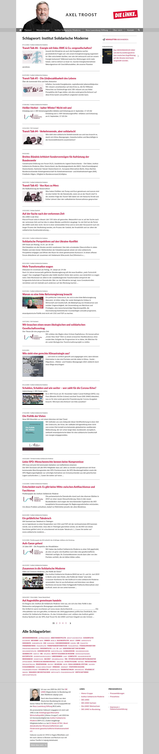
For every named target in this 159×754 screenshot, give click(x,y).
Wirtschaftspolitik (29, 675)
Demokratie (26, 643)
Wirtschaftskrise (81, 672)
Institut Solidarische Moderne (63, 654)
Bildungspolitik (63, 640)
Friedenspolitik (46, 648)
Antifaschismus (44, 638)
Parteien (81, 662)
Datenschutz (86, 640)
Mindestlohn (38, 659)
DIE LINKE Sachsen (88, 703)
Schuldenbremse (28, 667)
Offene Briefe (27, 662)
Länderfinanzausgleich (42, 656)
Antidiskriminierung (30, 638)
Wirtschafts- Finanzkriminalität (62, 672)
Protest (51, 664)
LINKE (65, 656)
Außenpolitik (88, 638)
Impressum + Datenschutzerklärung (118, 708)
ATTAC (60, 723)
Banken (47, 640)
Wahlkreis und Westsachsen (39, 672)
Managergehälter (84, 656)
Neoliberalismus (58, 659)
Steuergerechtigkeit (30, 669)
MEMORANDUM (27, 659)
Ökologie (60, 662)
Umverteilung (55, 669)
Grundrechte (27, 654)
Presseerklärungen (117, 693)
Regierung (58, 664)
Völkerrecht (89, 669)
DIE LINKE (85, 700)
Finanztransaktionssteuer (57, 646)
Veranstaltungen (67, 669)
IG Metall (52, 723)
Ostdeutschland (70, 662)
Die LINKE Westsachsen (90, 706)
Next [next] (138, 56)
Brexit (72, 640)
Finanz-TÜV (84, 643)
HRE (41, 654)
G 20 (54, 648)
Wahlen (25, 672)
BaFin (41, 640)
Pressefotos (114, 696)
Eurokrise (51, 643)
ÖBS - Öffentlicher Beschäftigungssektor (80, 659)
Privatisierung (41, 664)
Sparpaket (64, 667)
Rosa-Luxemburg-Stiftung (78, 664)
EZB (78, 643)
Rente (65, 664)
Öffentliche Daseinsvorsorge (44, 662)
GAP (60, 648)
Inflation (47, 654)
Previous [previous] (101, 56)
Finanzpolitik (41, 646)
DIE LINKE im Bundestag (90, 709)
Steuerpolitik (44, 669)
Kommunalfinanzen (82, 654)
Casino (77, 640)
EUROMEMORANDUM (63, 643)
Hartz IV (36, 654)
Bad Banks (35, 640)
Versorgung (79, 669)
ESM (44, 643)
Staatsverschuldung (76, 667)
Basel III (53, 640)
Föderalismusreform (87, 646)
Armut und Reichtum (74, 638)
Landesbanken (57, 656)
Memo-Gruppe (87, 693)
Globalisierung (69, 651)
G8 (57, 648)
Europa (73, 643)
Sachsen (92, 664)
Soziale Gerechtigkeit (44, 667)
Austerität (26, 640)
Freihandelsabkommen (30, 648)
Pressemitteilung (28, 664)
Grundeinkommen (82, 651)
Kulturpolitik (27, 656)
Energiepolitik (37, 643)
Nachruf (47, 659)
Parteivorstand (90, 662)
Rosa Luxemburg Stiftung (42, 706)
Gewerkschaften (43, 651)
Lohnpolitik (72, 656)
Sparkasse (56, 667)
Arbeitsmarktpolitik (58, 638)
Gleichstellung (56, 651)
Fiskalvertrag (73, 646)
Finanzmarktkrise (29, 646)
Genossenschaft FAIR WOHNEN (74, 648)
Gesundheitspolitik (29, 651)
